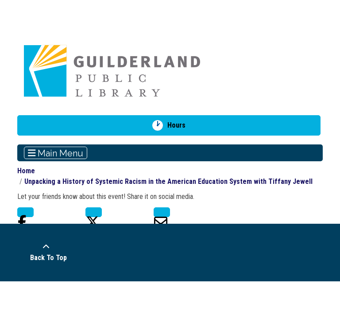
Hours (179, 125)
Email (162, 212)
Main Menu (56, 153)
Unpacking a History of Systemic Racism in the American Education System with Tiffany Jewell (168, 181)
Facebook (25, 212)
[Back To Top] (46, 252)
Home (26, 171)
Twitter (93, 212)
